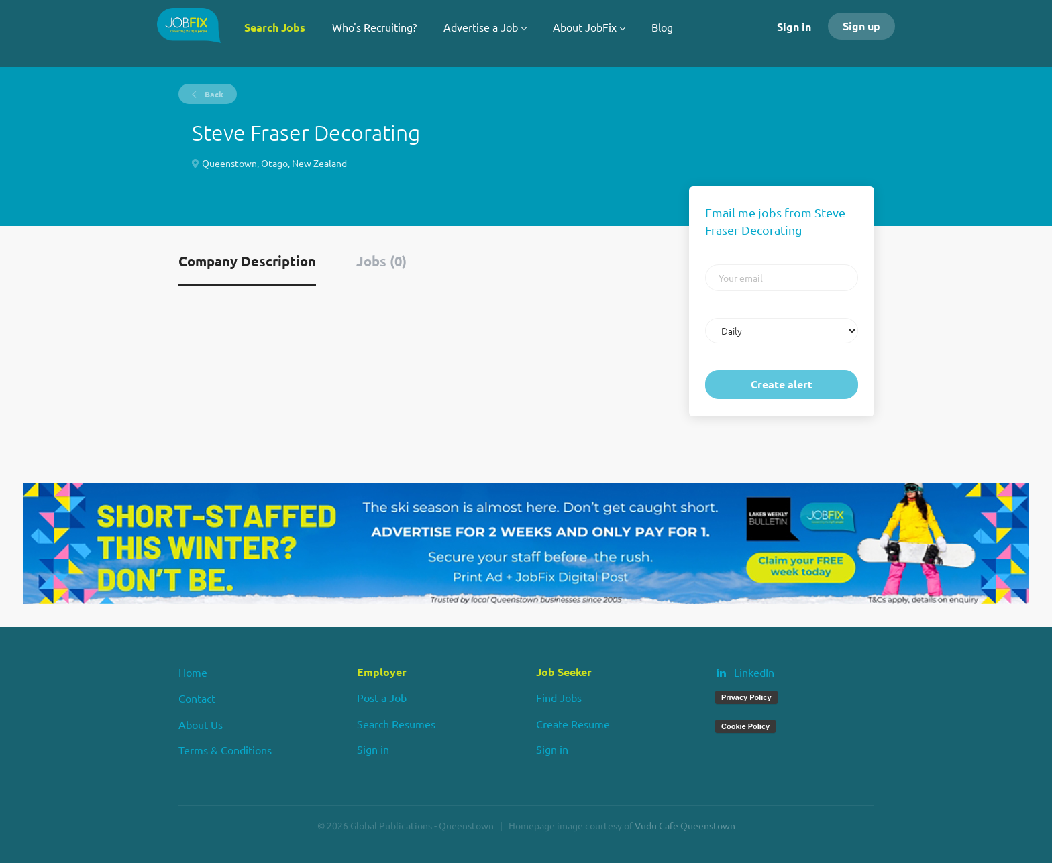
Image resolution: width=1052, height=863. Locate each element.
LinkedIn (754, 672)
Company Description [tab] (247, 261)
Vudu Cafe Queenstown (685, 825)
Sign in (794, 26)
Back (213, 94)
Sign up (861, 26)
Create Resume (573, 723)
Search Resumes (396, 723)
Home (192, 672)
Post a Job (382, 697)
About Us (200, 724)
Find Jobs (559, 697)
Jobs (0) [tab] (381, 261)
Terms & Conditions (225, 749)
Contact (196, 698)
